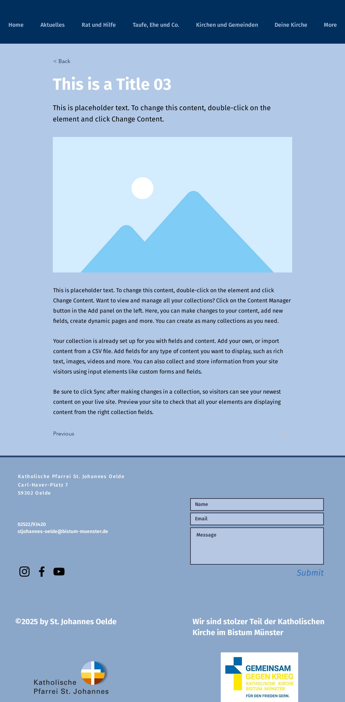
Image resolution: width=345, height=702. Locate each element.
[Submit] (299, 573)
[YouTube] (59, 571)
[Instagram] (24, 571)
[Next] (275, 434)
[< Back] (76, 61)
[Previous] (76, 434)
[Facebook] (42, 571)
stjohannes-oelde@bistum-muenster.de (63, 531)
